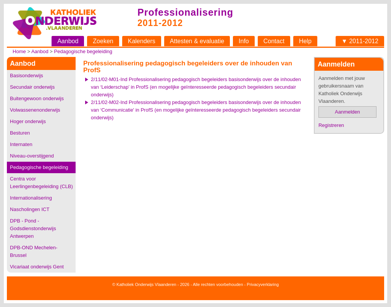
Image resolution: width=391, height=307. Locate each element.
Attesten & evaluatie (197, 41)
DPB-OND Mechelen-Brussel (33, 251)
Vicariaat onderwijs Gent (37, 267)
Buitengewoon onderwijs (37, 98)
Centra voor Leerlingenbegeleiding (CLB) (41, 182)
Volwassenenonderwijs (35, 110)
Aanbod (67, 41)
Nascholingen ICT (29, 209)
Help (305, 41)
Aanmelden (347, 112)
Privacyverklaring (263, 284)
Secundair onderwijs (32, 87)
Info (244, 41)
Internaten (21, 144)
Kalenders (141, 41)
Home (19, 51)
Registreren (331, 125)
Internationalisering (31, 198)
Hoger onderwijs (28, 121)
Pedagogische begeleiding (83, 51)
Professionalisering (185, 12)
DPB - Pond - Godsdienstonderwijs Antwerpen (33, 228)
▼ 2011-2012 (359, 41)
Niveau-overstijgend (32, 156)
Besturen (20, 133)
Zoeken (103, 41)
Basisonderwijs (26, 75)
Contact (273, 41)
